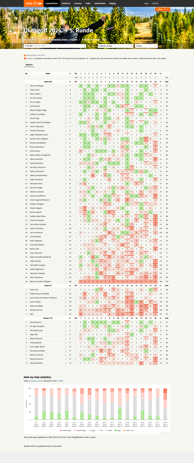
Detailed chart (50, 381)
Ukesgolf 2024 (42, 30)
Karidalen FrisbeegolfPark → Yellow (59, 40)
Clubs (88, 3)
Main (25, 9)
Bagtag (112, 3)
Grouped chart (35, 381)
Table (60, 381)
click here (41, 55)
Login (146, 3)
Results (29, 65)
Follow (159, 9)
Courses (78, 3)
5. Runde (81, 30)
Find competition (35, 9)
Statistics (66, 3)
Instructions (100, 3)
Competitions (52, 3)
